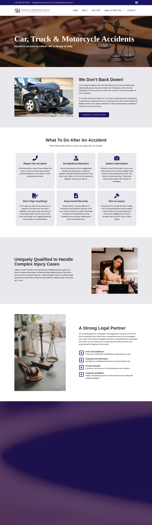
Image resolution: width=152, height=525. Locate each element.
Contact (131, 10)
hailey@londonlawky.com (41, 2)
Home (77, 10)
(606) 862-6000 (24, 2)
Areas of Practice (114, 10)
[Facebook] (136, 2)
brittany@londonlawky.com (62, 2)
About (86, 10)
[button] (123, 10)
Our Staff (97, 10)
